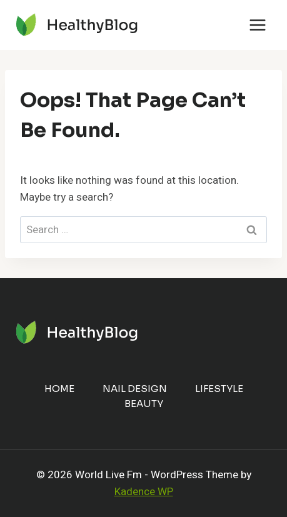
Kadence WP (143, 491)
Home (59, 388)
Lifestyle (219, 388)
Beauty (143, 403)
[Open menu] (257, 25)
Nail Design (135, 388)
